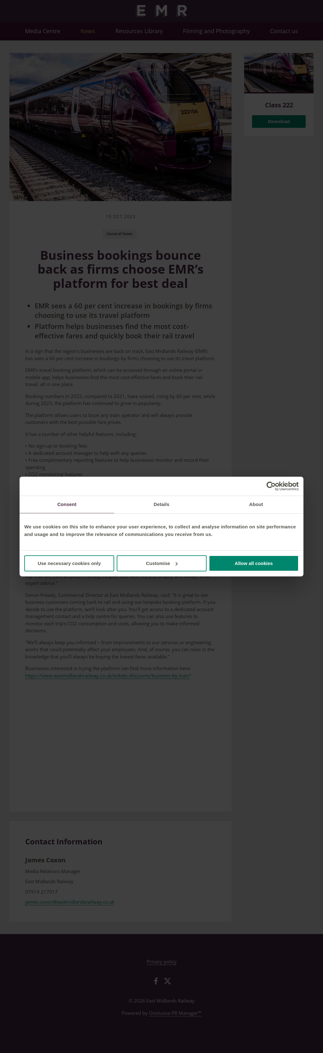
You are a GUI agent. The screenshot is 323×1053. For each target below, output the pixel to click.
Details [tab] (161, 504)
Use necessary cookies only (69, 563)
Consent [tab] (67, 504)
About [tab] (256, 504)
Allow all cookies (254, 563)
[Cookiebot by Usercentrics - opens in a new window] (271, 486)
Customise (162, 563)
